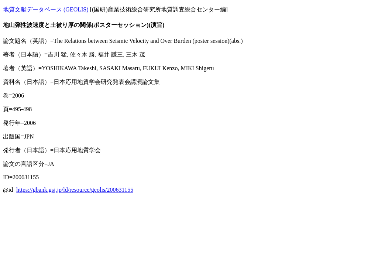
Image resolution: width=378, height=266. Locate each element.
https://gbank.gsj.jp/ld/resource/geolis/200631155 (74, 190)
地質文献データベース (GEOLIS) (46, 9)
